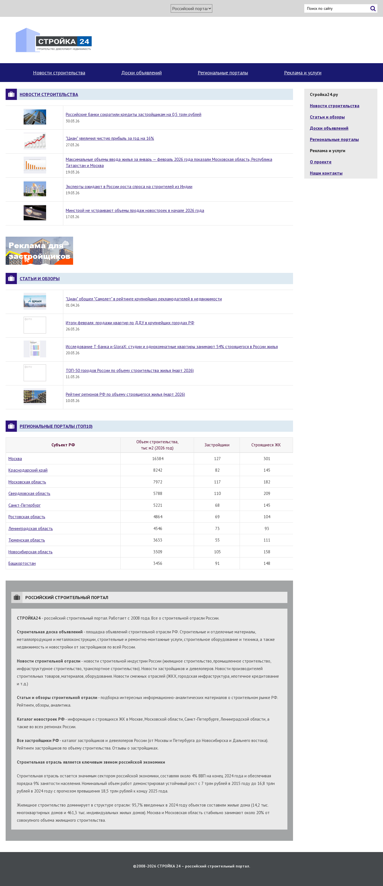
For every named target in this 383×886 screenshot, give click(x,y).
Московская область (27, 482)
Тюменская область (26, 540)
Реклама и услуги (302, 72)
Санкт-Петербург (24, 505)
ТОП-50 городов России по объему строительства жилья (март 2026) (130, 370)
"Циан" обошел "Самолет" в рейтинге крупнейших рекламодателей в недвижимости (144, 299)
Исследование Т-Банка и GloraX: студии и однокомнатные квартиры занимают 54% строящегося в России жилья (172, 346)
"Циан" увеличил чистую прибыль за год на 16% (110, 138)
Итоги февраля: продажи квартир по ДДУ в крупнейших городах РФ (130, 322)
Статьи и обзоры (40, 278)
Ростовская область (26, 516)
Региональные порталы (223, 72)
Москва (15, 458)
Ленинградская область (30, 528)
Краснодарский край (28, 470)
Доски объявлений (141, 72)
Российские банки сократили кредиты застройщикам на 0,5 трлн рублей (133, 114)
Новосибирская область (30, 551)
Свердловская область (29, 493)
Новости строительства (59, 72)
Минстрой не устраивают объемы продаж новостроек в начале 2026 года (135, 210)
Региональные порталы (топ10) (56, 426)
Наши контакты (326, 173)
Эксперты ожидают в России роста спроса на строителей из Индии (129, 186)
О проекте (321, 162)
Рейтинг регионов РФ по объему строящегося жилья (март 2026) (125, 394)
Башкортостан (22, 563)
